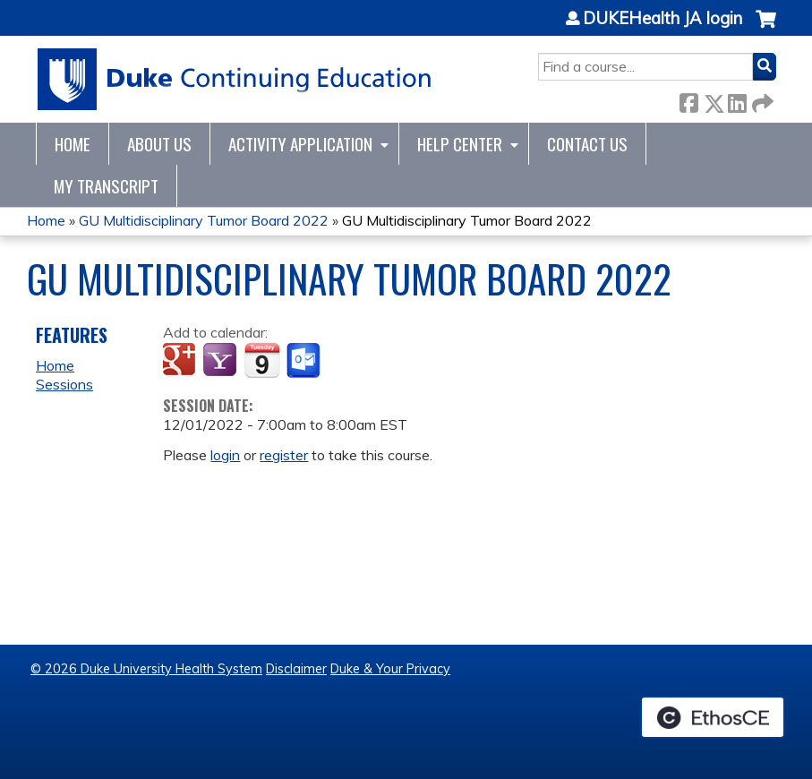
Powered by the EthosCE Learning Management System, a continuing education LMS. (712, 717)
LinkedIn (737, 100)
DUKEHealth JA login (662, 19)
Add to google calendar (181, 361)
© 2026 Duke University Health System (146, 669)
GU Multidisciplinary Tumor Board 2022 (204, 220)
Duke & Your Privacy (390, 669)
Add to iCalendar (262, 360)
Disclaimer (296, 669)
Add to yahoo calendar (221, 361)
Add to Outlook (304, 361)
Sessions (64, 384)
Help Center (459, 144)
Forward (761, 100)
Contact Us (587, 144)
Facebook (688, 100)
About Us (159, 144)
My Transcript (106, 186)
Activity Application (300, 144)
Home (72, 144)
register (284, 455)
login (225, 455)
